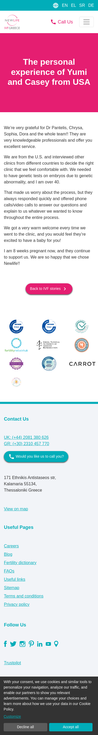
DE (91, 5)
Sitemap (11, 587)
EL (74, 5)
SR (82, 5)
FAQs (9, 571)
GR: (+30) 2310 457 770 (26, 443)
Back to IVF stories (49, 289)
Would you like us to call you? (36, 456)
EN (65, 5)
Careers (11, 546)
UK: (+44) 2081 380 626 (26, 437)
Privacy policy (17, 604)
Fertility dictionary (20, 562)
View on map (16, 509)
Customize (12, 716)
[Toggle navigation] (86, 22)
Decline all (25, 727)
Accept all (71, 727)
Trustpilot (12, 663)
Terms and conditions (23, 596)
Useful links (14, 579)
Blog (8, 554)
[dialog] (49, 706)
